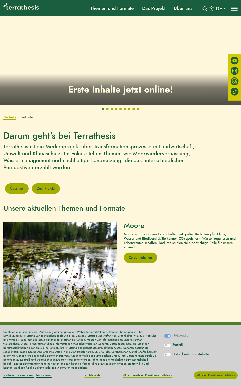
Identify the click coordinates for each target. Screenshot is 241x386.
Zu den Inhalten (140, 257)
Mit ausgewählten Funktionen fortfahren (147, 375)
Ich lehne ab (92, 375)
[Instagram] (234, 71)
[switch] (167, 345)
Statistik (178, 345)
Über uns (183, 8)
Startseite (10, 117)
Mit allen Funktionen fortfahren (216, 375)
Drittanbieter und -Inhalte (190, 354)
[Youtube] (234, 60)
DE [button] (219, 8)
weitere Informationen (19, 375)
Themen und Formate (112, 8)
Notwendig (180, 335)
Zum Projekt (46, 188)
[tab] (103, 109)
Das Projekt (153, 8)
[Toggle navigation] (211, 8)
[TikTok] (234, 92)
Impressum (45, 375)
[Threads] (234, 81)
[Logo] (24, 6)
